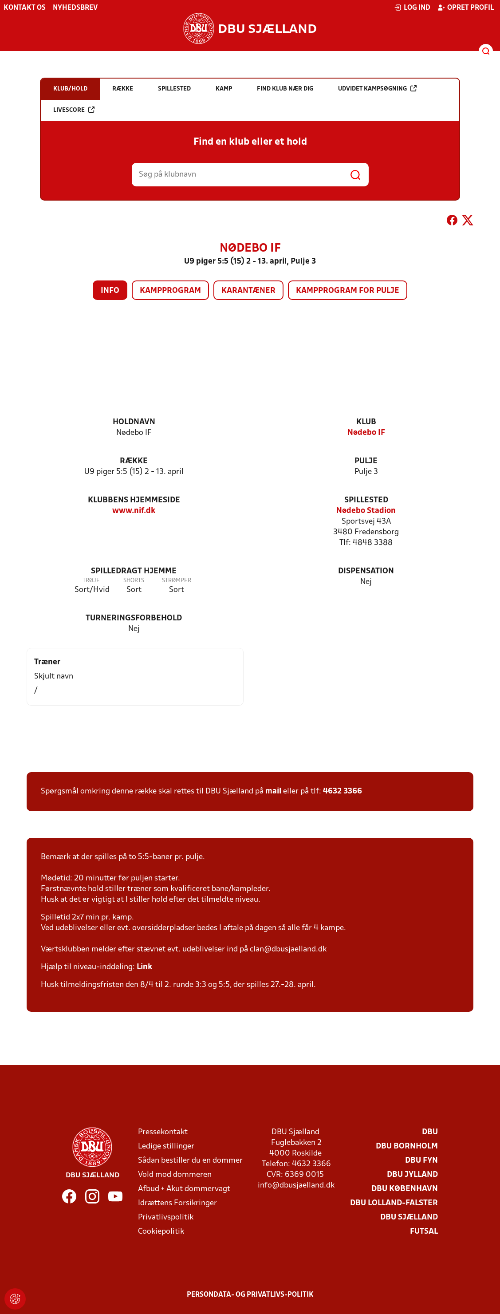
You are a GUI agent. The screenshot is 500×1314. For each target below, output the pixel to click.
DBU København (404, 1189)
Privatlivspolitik (165, 1217)
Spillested (366, 500)
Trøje (91, 581)
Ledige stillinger (166, 1146)
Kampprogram (170, 291)
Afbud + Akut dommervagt (184, 1189)
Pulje (366, 461)
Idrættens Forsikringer (177, 1203)
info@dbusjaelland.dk (296, 1185)
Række (134, 461)
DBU (430, 1132)
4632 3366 (342, 791)
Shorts (133, 581)
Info (110, 291)
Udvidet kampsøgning (377, 88)
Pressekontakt (163, 1132)
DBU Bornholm (407, 1146)
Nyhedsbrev (75, 8)
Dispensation (366, 571)
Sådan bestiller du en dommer (190, 1160)
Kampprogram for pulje (347, 291)
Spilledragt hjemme (134, 571)
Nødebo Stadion (366, 511)
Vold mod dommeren (175, 1175)
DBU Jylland (412, 1175)
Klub (366, 422)
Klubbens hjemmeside (134, 500)
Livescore (73, 110)
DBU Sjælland (409, 1217)
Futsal (424, 1231)
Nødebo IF (366, 433)
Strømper (176, 581)
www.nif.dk (133, 511)
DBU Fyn (421, 1160)
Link (144, 967)
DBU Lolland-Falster (394, 1203)
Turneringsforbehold (134, 618)
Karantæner (248, 291)
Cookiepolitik (161, 1231)
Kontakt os (25, 8)
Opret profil (465, 8)
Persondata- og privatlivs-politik (250, 1295)
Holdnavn (134, 422)
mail (273, 791)
